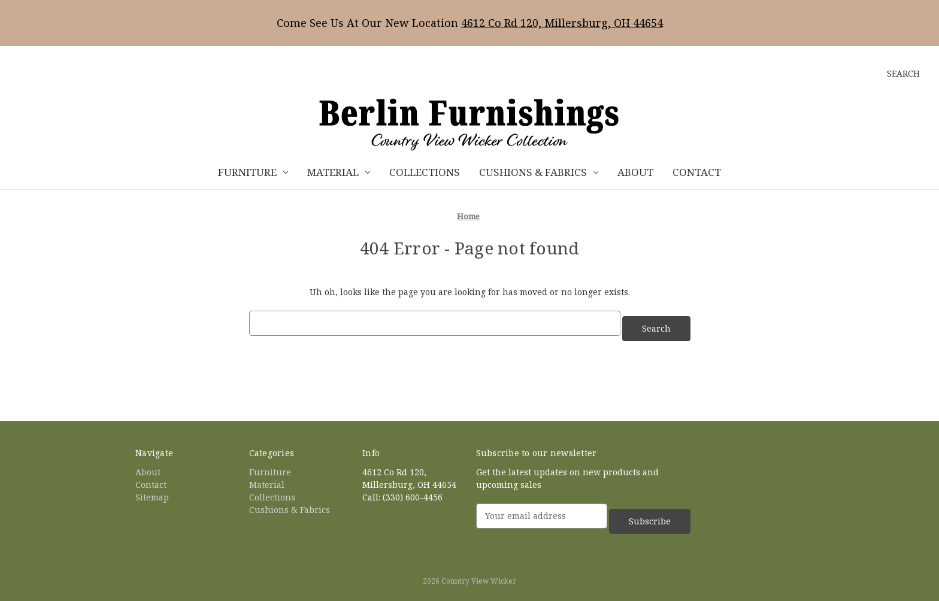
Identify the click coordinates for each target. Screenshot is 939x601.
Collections (424, 172)
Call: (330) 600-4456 (402, 491)
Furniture (253, 172)
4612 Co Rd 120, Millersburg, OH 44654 (562, 23)
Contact (697, 172)
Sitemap (152, 491)
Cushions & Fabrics (538, 172)
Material (338, 172)
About (635, 172)
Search (903, 73)
